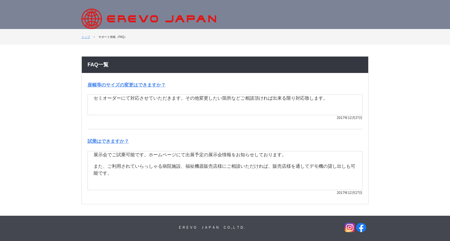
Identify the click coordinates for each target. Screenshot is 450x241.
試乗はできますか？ (108, 141)
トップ (86, 36)
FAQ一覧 (98, 65)
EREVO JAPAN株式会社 (184, 19)
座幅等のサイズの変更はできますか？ (127, 84)
